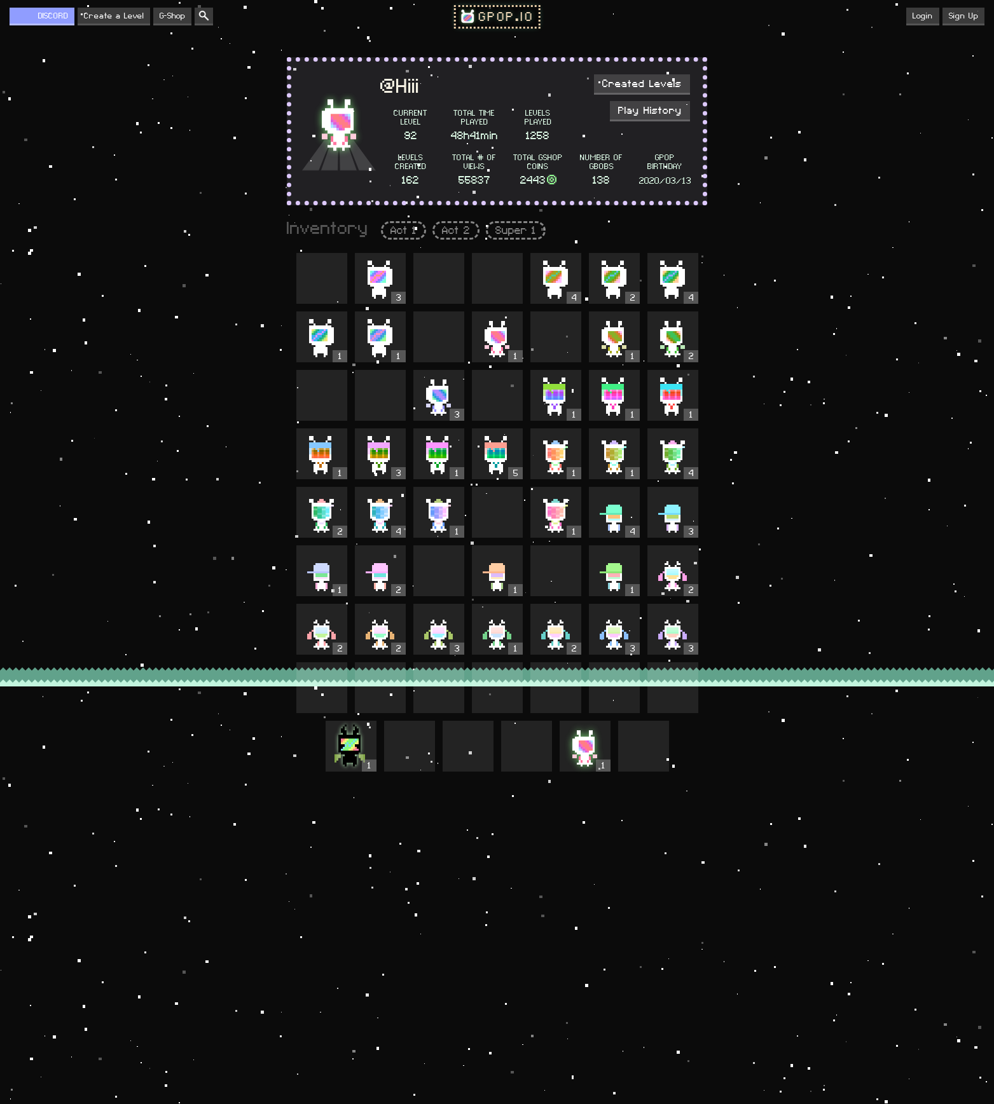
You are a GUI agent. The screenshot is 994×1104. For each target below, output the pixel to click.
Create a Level (114, 16)
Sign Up (963, 16)
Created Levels (642, 84)
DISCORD (53, 16)
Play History (650, 110)
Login (923, 16)
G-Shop (172, 16)
